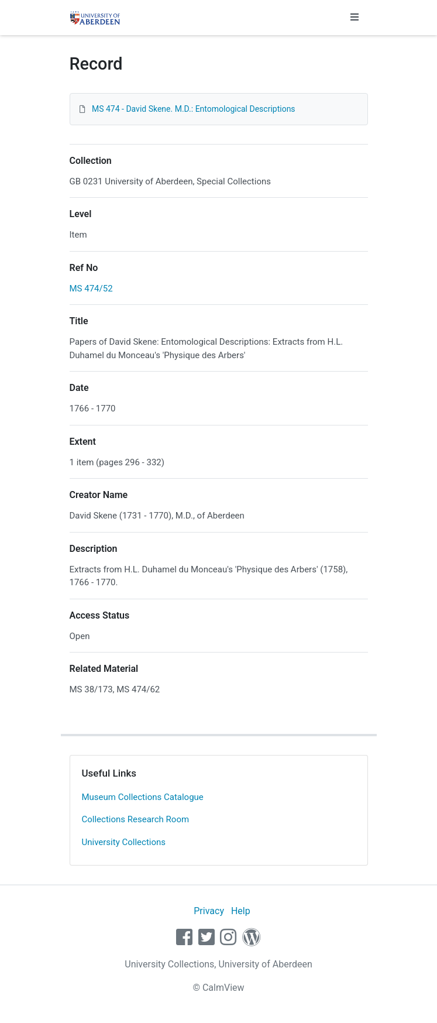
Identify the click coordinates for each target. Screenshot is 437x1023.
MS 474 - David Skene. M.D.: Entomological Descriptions (193, 109)
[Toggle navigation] (354, 17)
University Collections (124, 842)
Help (240, 910)
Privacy (209, 910)
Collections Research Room (136, 819)
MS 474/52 (91, 288)
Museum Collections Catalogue (143, 797)
